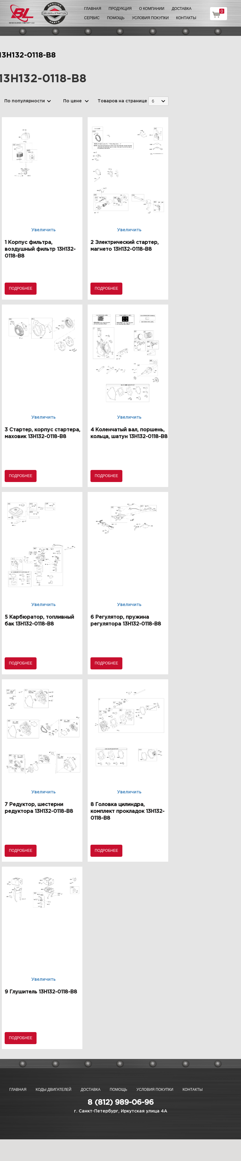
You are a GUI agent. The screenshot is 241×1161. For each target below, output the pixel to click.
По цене (72, 101)
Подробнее (20, 288)
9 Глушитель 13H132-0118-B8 (41, 992)
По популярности (24, 101)
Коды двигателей (53, 1089)
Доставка (181, 8)
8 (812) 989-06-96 (121, 1102)
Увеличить (43, 230)
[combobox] (158, 100)
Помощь (115, 18)
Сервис (92, 18)
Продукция (120, 8)
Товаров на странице (122, 101)
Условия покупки (150, 18)
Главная (92, 8)
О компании (151, 8)
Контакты (186, 18)
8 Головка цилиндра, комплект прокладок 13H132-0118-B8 (127, 811)
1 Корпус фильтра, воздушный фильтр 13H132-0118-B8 (40, 249)
